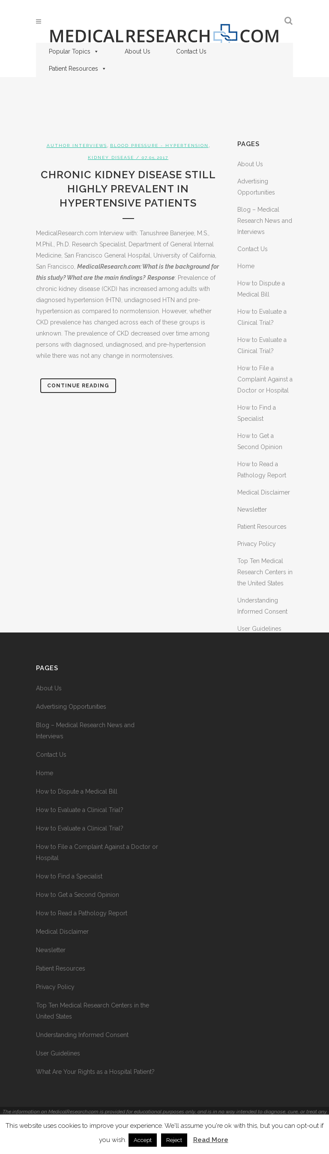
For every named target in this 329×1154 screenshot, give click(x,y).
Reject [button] (174, 1140)
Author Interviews (77, 145)
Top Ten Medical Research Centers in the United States (265, 572)
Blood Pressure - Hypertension (159, 145)
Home (245, 266)
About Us (137, 51)
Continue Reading (78, 386)
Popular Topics (74, 51)
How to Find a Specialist (69, 876)
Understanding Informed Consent (82, 1034)
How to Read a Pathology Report (81, 913)
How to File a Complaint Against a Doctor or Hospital (265, 379)
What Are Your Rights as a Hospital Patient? (95, 1071)
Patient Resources (78, 68)
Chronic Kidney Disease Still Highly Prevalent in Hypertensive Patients (128, 188)
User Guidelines (259, 628)
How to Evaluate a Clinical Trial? (79, 809)
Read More (210, 1140)
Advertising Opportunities (71, 706)
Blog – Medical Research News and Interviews (264, 220)
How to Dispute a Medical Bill (76, 791)
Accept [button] (143, 1140)
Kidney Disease (111, 157)
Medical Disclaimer (263, 492)
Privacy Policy (256, 543)
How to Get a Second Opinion (77, 894)
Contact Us (191, 51)
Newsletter (252, 509)
